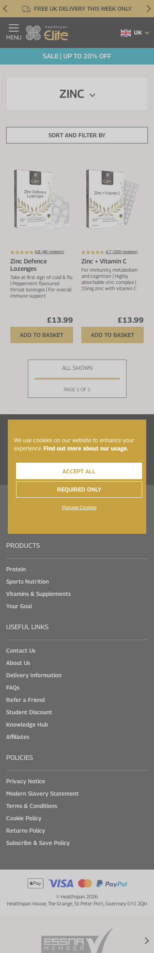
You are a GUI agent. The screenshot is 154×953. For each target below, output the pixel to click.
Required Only (79, 489)
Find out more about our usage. (86, 448)
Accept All (79, 471)
